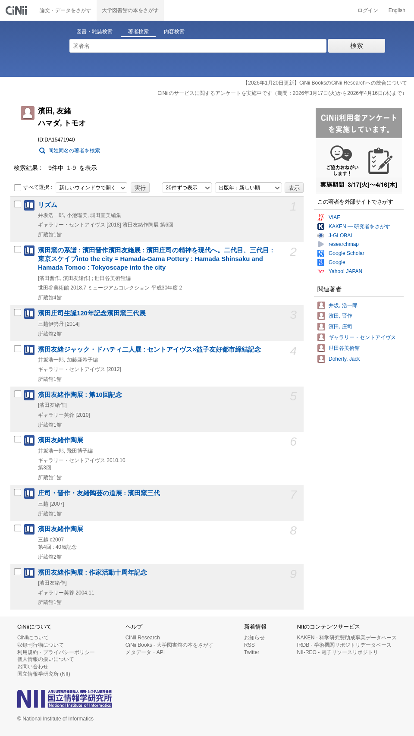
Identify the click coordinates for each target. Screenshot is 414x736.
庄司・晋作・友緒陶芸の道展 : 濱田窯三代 (99, 493)
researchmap (344, 244)
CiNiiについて (33, 638)
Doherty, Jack (344, 359)
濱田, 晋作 (340, 316)
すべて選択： (34, 188)
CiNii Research (142, 638)
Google (337, 262)
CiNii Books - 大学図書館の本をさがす (169, 645)
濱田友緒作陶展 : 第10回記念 (80, 394)
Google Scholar (346, 253)
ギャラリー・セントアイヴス (362, 337)
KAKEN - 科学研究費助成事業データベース (347, 638)
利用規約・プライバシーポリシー (56, 652)
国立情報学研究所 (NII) (43, 674)
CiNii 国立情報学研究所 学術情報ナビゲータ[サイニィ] (17, 10)
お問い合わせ (32, 667)
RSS (249, 645)
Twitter (251, 652)
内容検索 (174, 31)
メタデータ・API (145, 652)
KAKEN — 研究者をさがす (359, 226)
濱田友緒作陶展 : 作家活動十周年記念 (92, 572)
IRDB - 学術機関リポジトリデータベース (344, 645)
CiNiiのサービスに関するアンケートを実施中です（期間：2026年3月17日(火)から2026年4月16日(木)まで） (282, 93)
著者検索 (138, 31)
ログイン (368, 10)
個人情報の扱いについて (45, 659)
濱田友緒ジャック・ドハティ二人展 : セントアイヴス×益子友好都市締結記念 (149, 349)
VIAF (334, 217)
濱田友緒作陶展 (60, 440)
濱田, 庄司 (340, 327)
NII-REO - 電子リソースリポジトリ (337, 652)
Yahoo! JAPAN (345, 271)
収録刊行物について (40, 645)
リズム (47, 204)
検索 (356, 45)
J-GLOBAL (341, 236)
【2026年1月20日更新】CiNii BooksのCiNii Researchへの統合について (325, 83)
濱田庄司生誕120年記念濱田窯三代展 (92, 313)
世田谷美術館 (344, 348)
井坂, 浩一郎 (343, 305)
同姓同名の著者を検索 (74, 151)
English (397, 10)
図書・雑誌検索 (94, 31)
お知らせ (254, 638)
